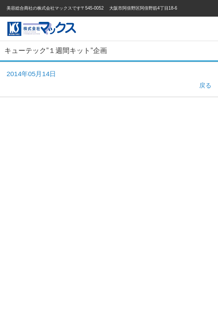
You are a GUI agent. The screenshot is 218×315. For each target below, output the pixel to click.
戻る (205, 85)
